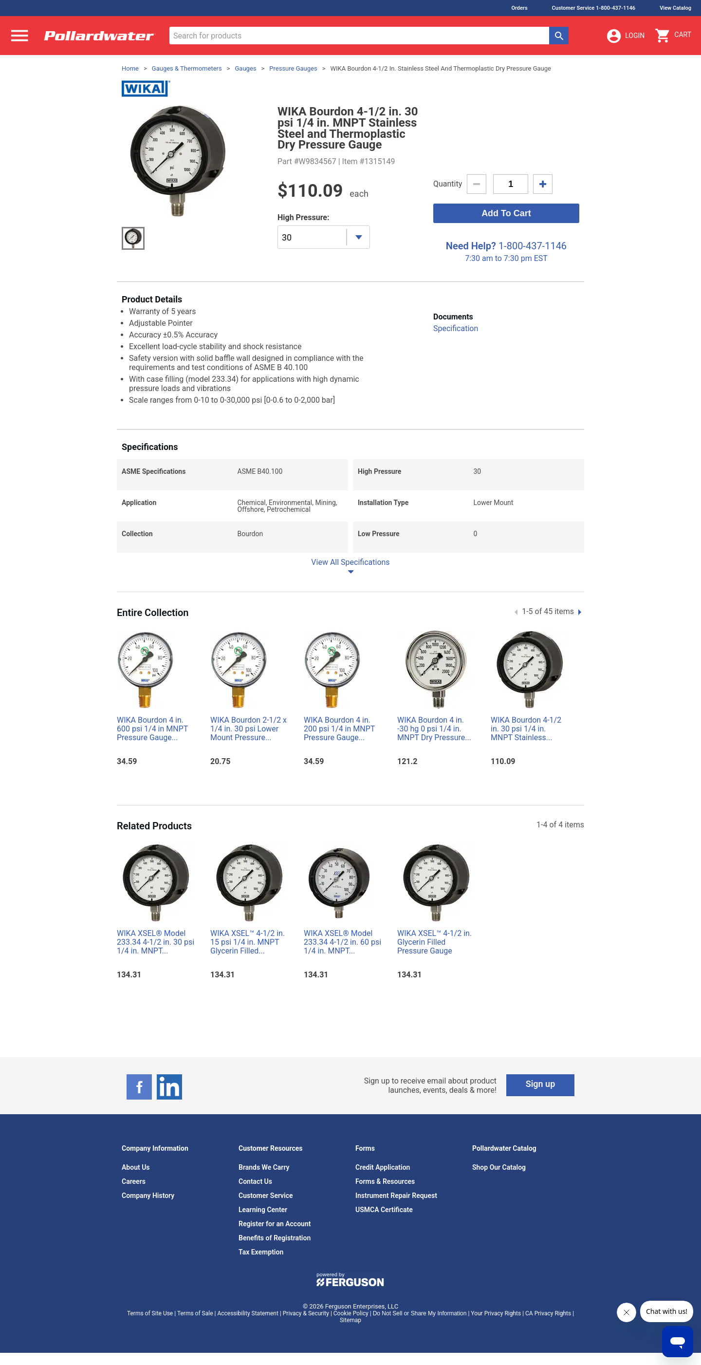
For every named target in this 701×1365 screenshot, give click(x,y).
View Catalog (675, 8)
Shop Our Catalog (499, 1167)
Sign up (540, 1084)
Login (625, 36)
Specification (455, 328)
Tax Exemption (261, 1252)
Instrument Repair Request (396, 1195)
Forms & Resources (385, 1181)
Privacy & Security (306, 1313)
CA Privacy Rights (548, 1313)
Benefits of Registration (275, 1238)
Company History (148, 1195)
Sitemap (350, 1320)
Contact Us (255, 1181)
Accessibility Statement (247, 1313)
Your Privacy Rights (496, 1313)
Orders (519, 8)
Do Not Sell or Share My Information (420, 1313)
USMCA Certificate (384, 1210)
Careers (134, 1181)
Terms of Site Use (150, 1313)
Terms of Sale (195, 1313)
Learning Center (263, 1210)
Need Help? (471, 246)
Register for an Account (275, 1224)
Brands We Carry (264, 1167)
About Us (136, 1167)
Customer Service (266, 1195)
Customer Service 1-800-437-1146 (594, 8)
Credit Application (382, 1167)
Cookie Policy (351, 1313)
